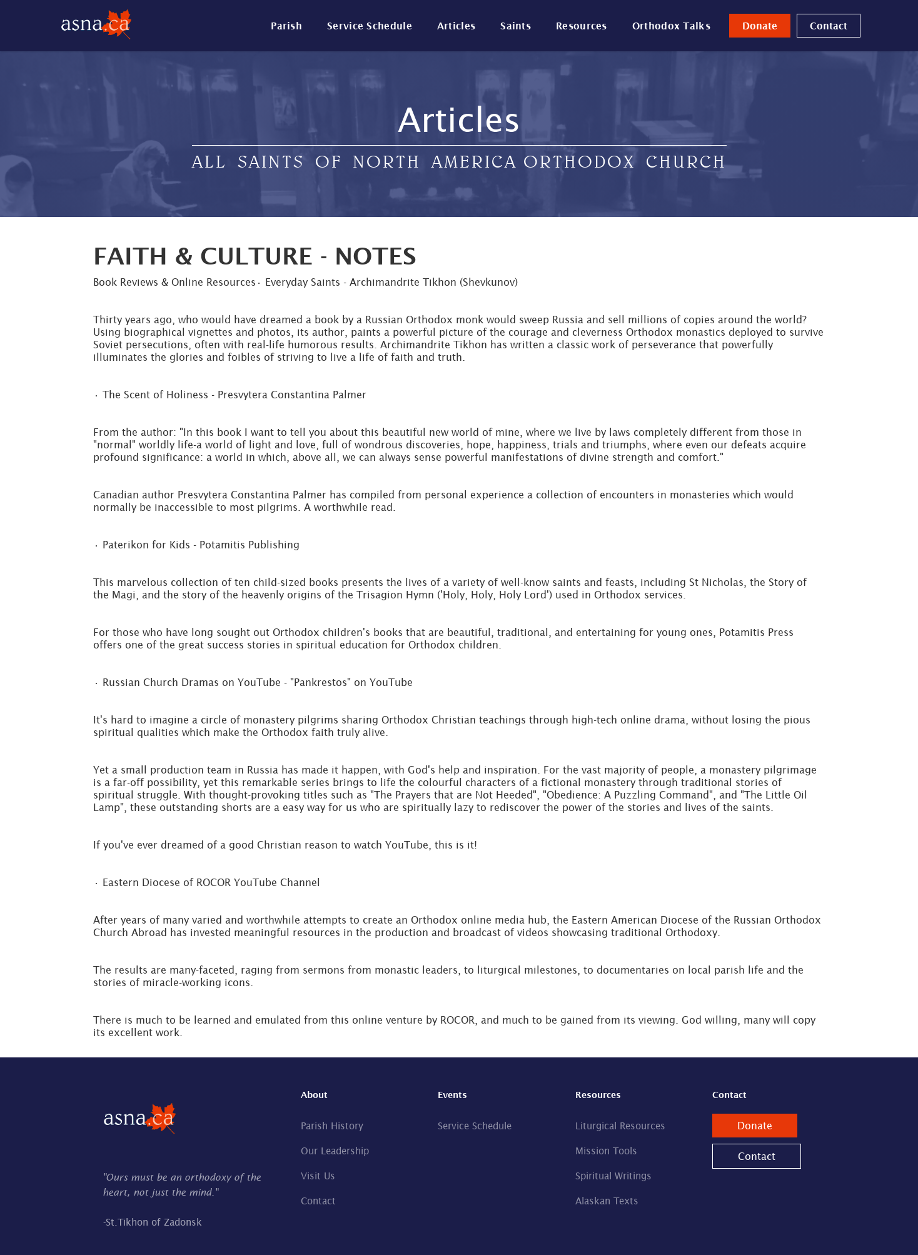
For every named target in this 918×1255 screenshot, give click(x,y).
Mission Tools (606, 1151)
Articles (456, 25)
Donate (759, 25)
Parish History (332, 1126)
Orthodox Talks (671, 25)
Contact (828, 25)
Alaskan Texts (606, 1201)
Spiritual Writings (613, 1176)
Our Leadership (335, 1151)
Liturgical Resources (620, 1126)
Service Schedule (369, 25)
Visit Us (318, 1176)
